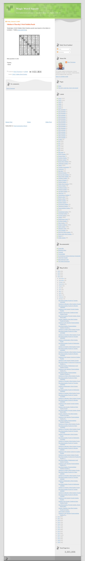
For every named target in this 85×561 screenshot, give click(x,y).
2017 (59, 526)
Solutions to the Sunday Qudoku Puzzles (69, 360)
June (60, 289)
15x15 (59, 106)
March (60, 295)
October (61, 282)
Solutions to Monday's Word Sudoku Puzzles (70, 304)
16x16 (59, 107)
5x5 (59, 143)
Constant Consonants (63, 167)
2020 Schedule (62, 126)
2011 (59, 537)
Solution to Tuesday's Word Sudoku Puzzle (69, 346)
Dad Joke (60, 171)
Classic (60, 165)
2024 (59, 275)
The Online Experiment (64, 261)
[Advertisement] (29, 106)
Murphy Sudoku (62, 200)
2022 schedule (61, 130)
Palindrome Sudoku (63, 206)
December (61, 278)
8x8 (59, 148)
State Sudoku (61, 223)
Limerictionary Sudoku (63, 195)
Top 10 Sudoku (62, 230)
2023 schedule (61, 132)
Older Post (49, 122)
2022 (59, 516)
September (62, 284)
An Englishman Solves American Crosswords (69, 256)
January (61, 298)
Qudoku (60, 217)
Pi (58, 210)
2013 (59, 533)
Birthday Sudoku (62, 159)
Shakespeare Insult (63, 219)
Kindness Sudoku (62, 189)
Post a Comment (11, 88)
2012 (59, 535)
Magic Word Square (27, 8)
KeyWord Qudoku (62, 187)
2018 (59, 524)
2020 (59, 520)
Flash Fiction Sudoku (63, 176)
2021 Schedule (62, 128)
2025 (59, 273)
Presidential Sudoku (63, 211)
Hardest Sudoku (62, 182)
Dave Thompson (18, 71)
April (60, 293)
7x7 (59, 146)
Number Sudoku (62, 202)
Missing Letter (61, 197)
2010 (59, 538)
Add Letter (60, 152)
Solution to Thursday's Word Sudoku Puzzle (69, 334)
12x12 (59, 100)
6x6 (59, 145)
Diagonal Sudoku (62, 172)
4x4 (59, 141)
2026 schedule (61, 137)
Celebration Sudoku (63, 163)
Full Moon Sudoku (62, 178)
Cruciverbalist (61, 254)
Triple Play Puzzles (63, 257)
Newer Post (9, 122)
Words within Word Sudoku (65, 234)
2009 (59, 540)
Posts (59, 49)
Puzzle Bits (61, 248)
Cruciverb (60, 252)
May (60, 291)
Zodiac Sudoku (62, 237)
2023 (59, 276)
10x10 (13, 74)
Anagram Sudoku (62, 158)
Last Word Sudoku (62, 191)
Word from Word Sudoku (64, 232)
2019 (59, 522)
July (60, 287)
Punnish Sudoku (62, 215)
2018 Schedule (62, 122)
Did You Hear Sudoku (63, 174)
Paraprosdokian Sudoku (64, 208)
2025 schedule (61, 135)
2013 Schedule (62, 113)
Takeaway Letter (62, 228)
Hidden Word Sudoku (21, 74)
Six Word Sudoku (62, 221)
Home (29, 122)
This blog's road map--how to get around (68, 88)
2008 (59, 542)
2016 (59, 527)
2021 (59, 518)
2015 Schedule (62, 117)
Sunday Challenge (62, 224)
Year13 (60, 236)
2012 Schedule (62, 111)
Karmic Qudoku (62, 185)
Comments (60, 52)
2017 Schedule (62, 120)
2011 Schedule (62, 109)
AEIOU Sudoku (62, 154)
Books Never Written (63, 161)
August (61, 285)
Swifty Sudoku (61, 226)
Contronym (61, 169)
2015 (59, 529)
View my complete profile (62, 76)
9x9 (59, 150)
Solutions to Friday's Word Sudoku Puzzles (69, 329)
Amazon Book (61, 156)
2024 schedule (61, 133)
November (61, 280)
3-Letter (60, 139)
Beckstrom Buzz (62, 250)
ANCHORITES (22, 30)
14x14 (59, 102)
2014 (59, 531)
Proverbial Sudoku (62, 213)
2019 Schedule (62, 124)
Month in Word (61, 198)
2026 (59, 271)
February (61, 297)
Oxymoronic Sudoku (63, 204)
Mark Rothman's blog (63, 259)
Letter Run (60, 193)
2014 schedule (61, 115)
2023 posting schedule (64, 511)
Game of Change (62, 180)
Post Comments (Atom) (20, 126)
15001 (59, 104)
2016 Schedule (62, 119)
